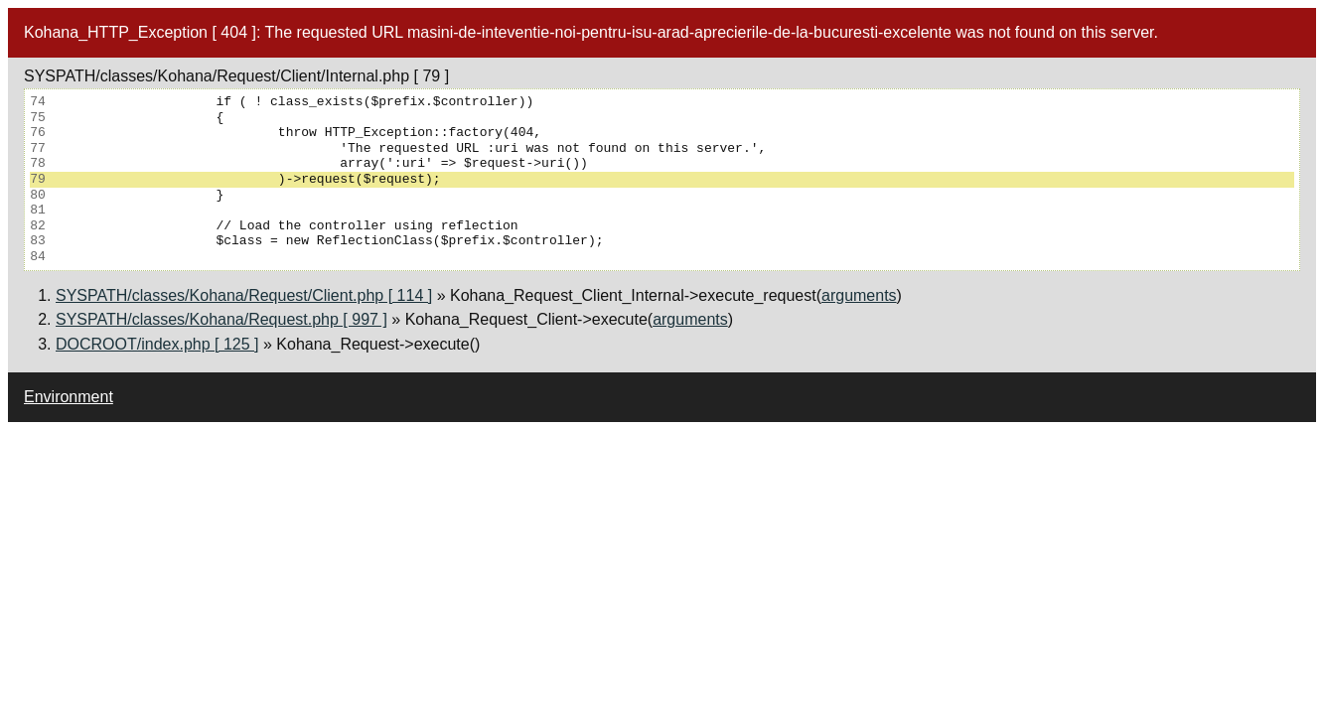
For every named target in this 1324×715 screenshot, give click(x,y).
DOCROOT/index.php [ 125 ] (157, 344)
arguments (859, 295)
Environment (68, 396)
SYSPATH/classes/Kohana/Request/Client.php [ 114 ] (244, 295)
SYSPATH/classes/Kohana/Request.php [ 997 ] (221, 319)
